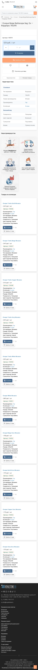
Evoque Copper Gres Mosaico (12, 509)
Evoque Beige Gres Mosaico (11, 433)
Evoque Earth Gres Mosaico (11, 470)
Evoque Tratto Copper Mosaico (12, 280)
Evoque (27, 106)
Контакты (3, 652)
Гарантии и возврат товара (8, 650)
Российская (4, 614)
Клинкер (3, 638)
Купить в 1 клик (19, 60)
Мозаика (3, 636)
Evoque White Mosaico (10, 395)
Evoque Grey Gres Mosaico (11, 547)
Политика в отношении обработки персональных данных (19, 668)
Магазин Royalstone (6, 647)
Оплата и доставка (6, 648)
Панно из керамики (6, 641)
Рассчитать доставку (19, 71)
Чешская (3, 616)
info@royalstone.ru (7, 602)
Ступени (3, 639)
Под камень (4, 625)
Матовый (3, 630)
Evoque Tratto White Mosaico (12, 356)
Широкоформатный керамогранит (10, 624)
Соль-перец (4, 629)
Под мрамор (4, 627)
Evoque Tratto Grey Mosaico (11, 317)
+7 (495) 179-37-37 (7, 599)
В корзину (19, 53)
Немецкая (4, 618)
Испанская (4, 609)
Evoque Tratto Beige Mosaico (12, 241)
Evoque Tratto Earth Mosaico (12, 203)
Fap (26, 102)
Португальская (5, 613)
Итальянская (4, 611)
